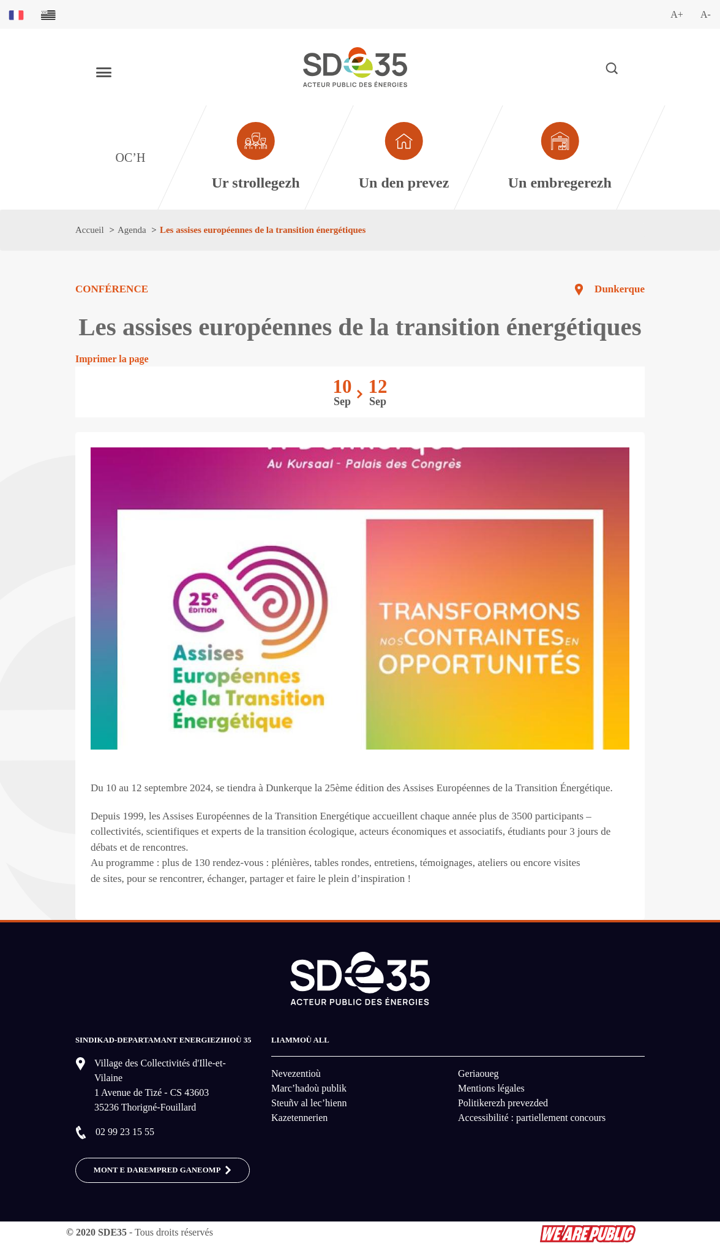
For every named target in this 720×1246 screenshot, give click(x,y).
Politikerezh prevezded (503, 1103)
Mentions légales (491, 1088)
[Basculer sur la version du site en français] (16, 14)
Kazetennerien (299, 1117)
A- (705, 14)
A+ (676, 14)
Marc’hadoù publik (309, 1088)
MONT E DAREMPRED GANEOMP (162, 1171)
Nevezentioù (296, 1073)
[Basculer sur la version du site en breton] (48, 14)
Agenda (132, 230)
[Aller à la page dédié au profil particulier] (404, 157)
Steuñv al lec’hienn (309, 1103)
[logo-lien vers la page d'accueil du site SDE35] (355, 66)
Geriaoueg (478, 1073)
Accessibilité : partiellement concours (532, 1117)
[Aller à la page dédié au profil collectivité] (255, 157)
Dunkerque (619, 289)
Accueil (89, 230)
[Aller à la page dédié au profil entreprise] (560, 157)
